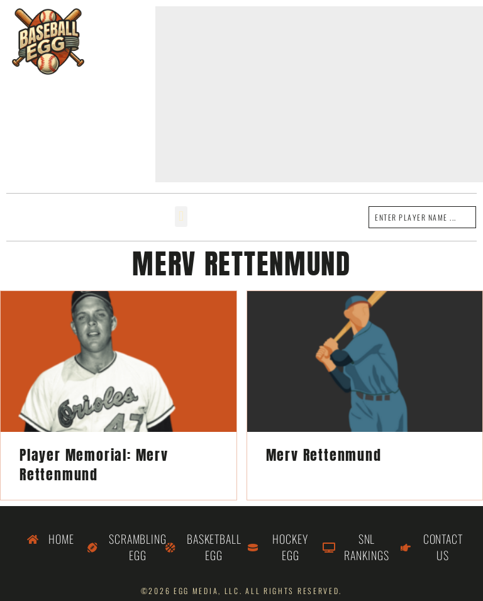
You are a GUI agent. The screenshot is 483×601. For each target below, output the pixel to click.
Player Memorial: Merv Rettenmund (94, 464)
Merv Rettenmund (324, 454)
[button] (181, 216)
